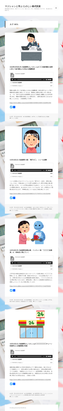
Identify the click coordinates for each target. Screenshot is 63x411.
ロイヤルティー (19, 395)
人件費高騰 (25, 395)
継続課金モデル (24, 301)
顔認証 (50, 209)
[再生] (12, 79)
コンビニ (45, 393)
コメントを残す (14, 118)
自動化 (30, 301)
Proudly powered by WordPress (18, 407)
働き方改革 (12, 301)
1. (16, 82)
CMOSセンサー (43, 207)
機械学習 (35, 209)
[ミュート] (46, 79)
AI (34, 207)
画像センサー (40, 209)
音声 (12, 116)
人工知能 (30, 209)
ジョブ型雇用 (39, 116)
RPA (34, 116)
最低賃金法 (37, 395)
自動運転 (46, 209)
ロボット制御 (24, 209)
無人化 (43, 116)
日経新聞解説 (27, 116)
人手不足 (50, 300)
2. (17, 85)
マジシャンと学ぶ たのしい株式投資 (23, 6)
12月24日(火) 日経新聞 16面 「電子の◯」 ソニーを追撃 (28, 160)
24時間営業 (37, 393)
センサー (40, 300)
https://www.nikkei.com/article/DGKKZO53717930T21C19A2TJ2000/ (30, 193)
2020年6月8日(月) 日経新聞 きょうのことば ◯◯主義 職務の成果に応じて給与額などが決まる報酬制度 (31, 68)
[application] (31, 79)
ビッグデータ (17, 209)
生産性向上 (18, 301)
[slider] (29, 79)
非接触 (47, 116)
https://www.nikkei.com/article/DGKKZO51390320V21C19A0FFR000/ (30, 286)
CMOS (37, 207)
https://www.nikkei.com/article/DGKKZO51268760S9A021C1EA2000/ (30, 379)
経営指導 (43, 395)
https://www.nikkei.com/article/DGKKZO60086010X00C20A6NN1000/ (30, 103)
